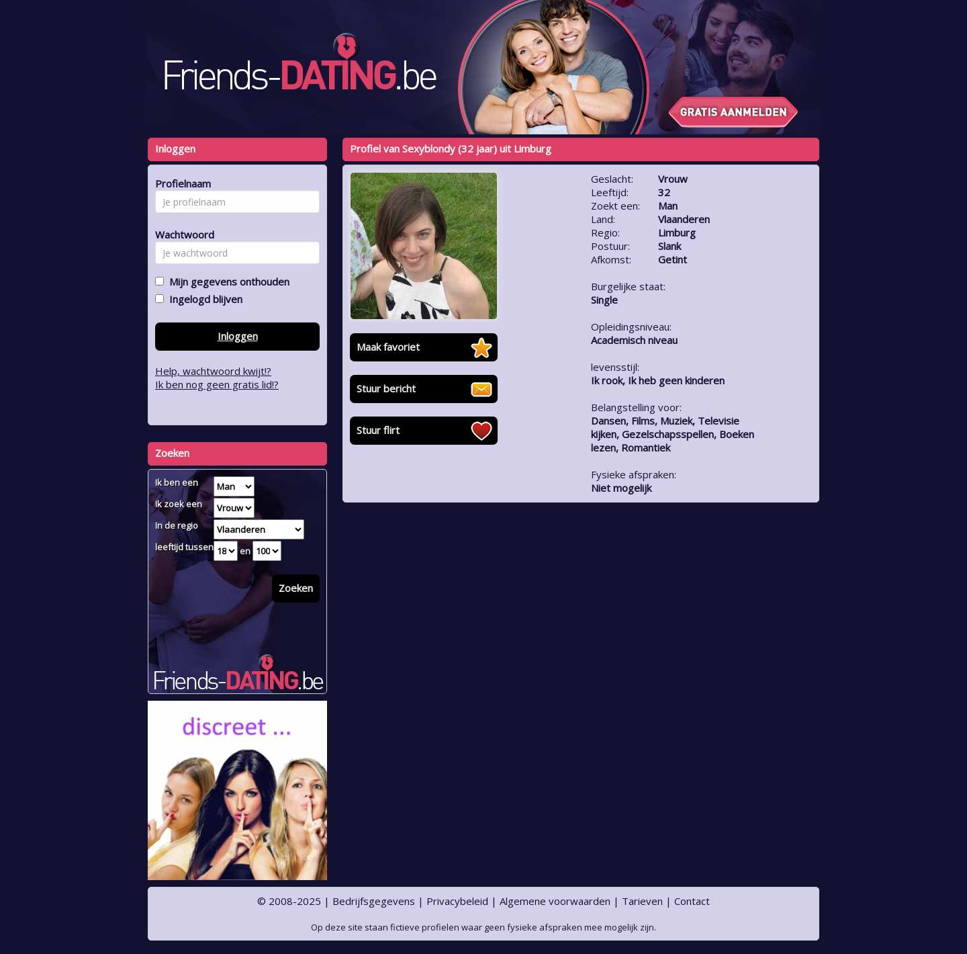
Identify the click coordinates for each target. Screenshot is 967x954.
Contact (692, 901)
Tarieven (642, 901)
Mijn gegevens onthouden (226, 281)
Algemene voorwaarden (555, 901)
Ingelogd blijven (203, 299)
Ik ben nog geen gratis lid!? (217, 384)
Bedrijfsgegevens (373, 901)
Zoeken (296, 588)
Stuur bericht (386, 388)
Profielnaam (181, 183)
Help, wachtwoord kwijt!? (213, 371)
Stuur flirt (378, 430)
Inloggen (238, 336)
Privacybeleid (457, 901)
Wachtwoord (181, 234)
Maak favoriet (388, 346)
